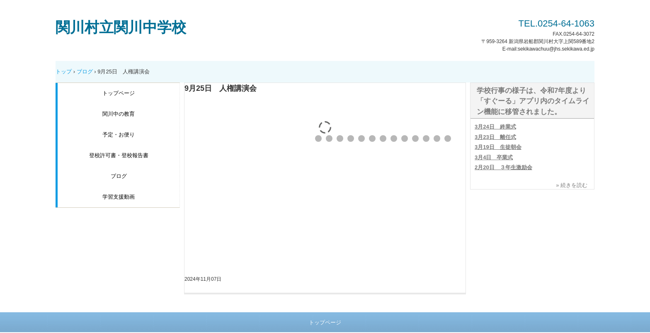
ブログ (85, 71)
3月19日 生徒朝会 (498, 147)
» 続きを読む (571, 185)
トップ (64, 71)
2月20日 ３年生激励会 (503, 167)
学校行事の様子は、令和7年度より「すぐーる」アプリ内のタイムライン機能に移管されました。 (533, 101)
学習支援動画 (118, 197)
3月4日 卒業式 (494, 157)
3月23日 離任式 (495, 137)
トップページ (118, 93)
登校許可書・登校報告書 (118, 155)
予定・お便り (118, 134)
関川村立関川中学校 (121, 27)
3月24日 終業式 (495, 127)
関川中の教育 (118, 114)
